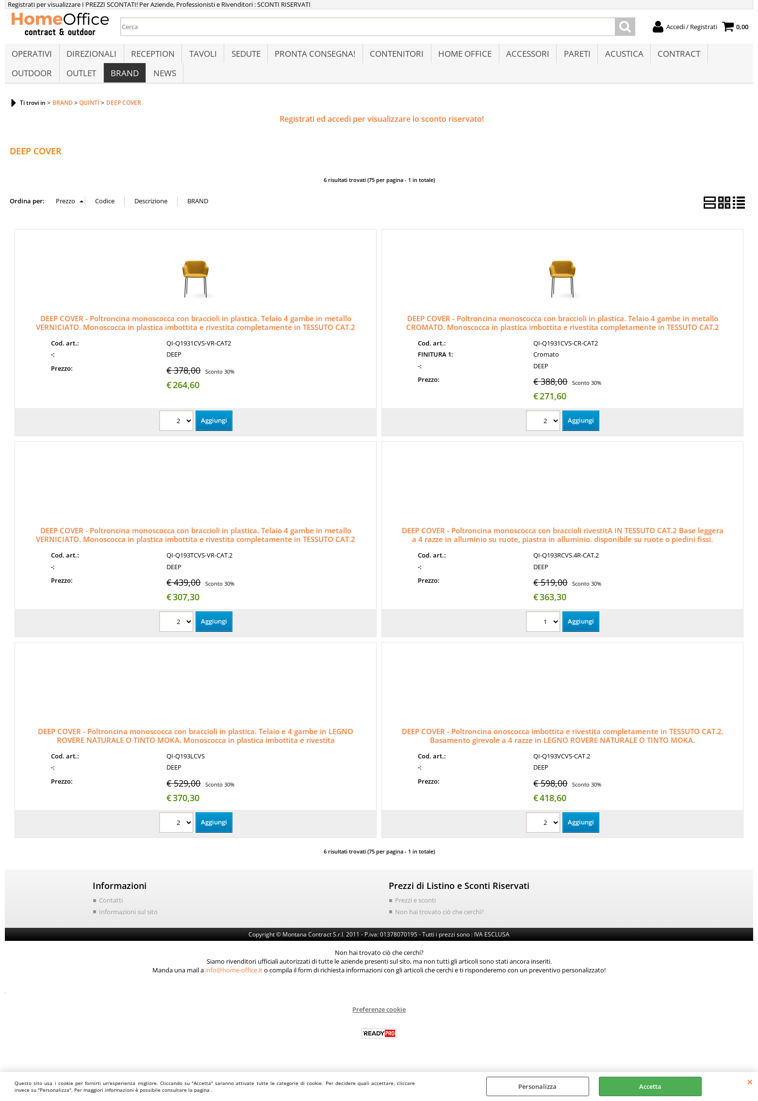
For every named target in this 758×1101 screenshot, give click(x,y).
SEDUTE (244, 56)
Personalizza (537, 1086)
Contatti (111, 909)
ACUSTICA (620, 56)
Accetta (650, 1086)
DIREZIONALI (91, 56)
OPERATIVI (32, 56)
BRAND (124, 80)
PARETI (573, 56)
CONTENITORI (394, 56)
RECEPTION (152, 56)
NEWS (163, 80)
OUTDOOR (32, 80)
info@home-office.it (234, 979)
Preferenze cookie (379, 1019)
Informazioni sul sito (128, 921)
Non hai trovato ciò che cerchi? (439, 921)
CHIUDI (750, 1081)
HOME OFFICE (462, 56)
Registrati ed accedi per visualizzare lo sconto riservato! (382, 129)
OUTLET (81, 80)
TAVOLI (201, 56)
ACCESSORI (524, 56)
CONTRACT (674, 56)
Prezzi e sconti (415, 909)
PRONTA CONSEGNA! (313, 56)
